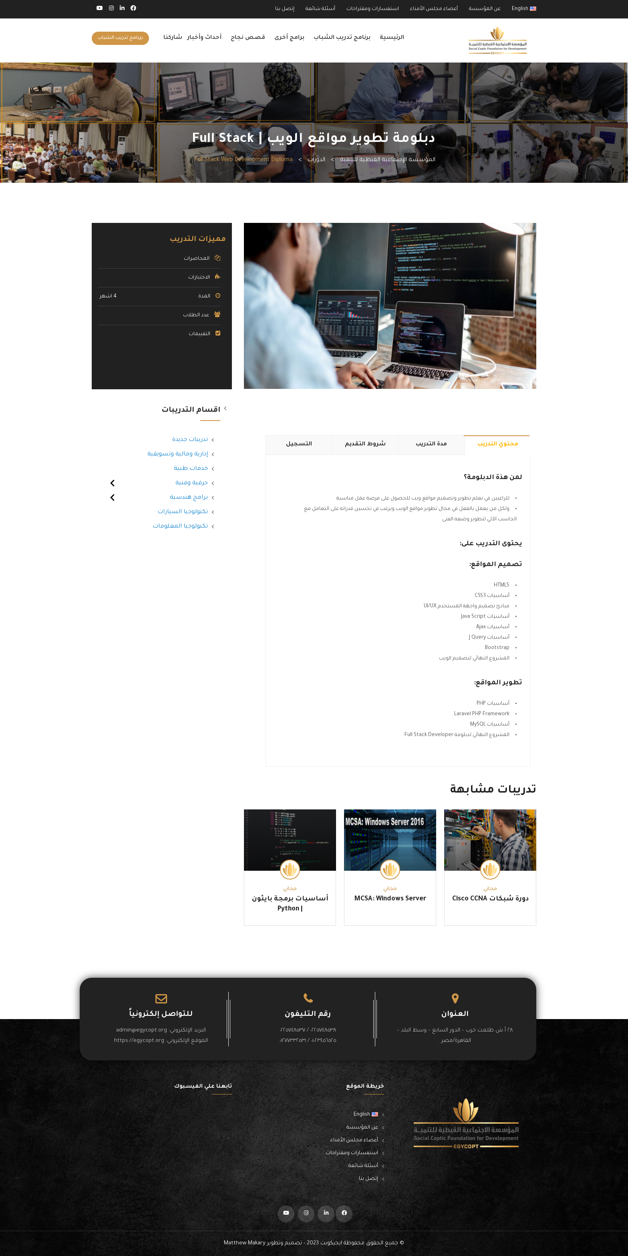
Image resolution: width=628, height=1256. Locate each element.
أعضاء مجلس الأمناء (434, 9)
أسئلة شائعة (320, 9)
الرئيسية (392, 38)
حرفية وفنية (191, 483)
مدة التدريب (431, 444)
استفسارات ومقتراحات (372, 9)
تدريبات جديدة (190, 440)
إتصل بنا (284, 9)
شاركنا (172, 38)
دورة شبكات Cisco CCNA (490, 899)
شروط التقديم (365, 444)
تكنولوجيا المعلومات (180, 527)
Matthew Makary (245, 1243)
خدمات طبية (191, 469)
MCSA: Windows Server (390, 899)
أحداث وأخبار (204, 38)
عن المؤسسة (485, 9)
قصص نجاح (248, 38)
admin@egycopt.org (141, 1030)
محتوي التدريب (497, 444)
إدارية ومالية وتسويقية (177, 454)
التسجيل (299, 444)
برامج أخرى (289, 38)
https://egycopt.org (139, 1041)
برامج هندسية (189, 498)
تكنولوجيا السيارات (182, 512)
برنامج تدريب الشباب (342, 38)
